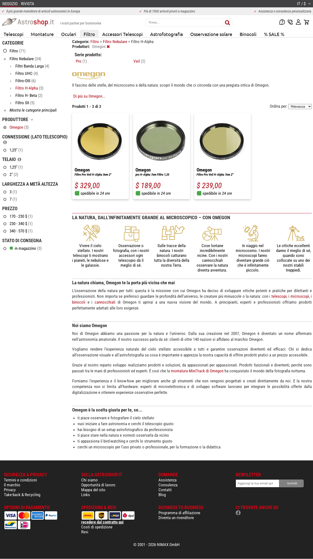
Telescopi (13, 34)
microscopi (300, 296)
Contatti (165, 489)
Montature (42, 34)
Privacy (10, 489)
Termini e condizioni (20, 480)
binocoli (78, 302)
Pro (81, 61)
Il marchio (12, 484)
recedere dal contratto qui (102, 522)
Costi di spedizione (96, 527)
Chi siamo (89, 480)
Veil (139, 61)
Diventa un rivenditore (176, 517)
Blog (162, 494)
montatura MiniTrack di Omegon (197, 370)
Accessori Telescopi (122, 34)
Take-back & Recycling (22, 494)
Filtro (89, 34)
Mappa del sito (93, 489)
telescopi (279, 296)
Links (85, 494)
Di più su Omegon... (89, 96)
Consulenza (168, 484)
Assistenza (167, 480)
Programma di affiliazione (179, 512)
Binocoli (248, 34)
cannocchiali (105, 302)
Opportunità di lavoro (98, 484)
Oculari (68, 34)
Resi (84, 531)
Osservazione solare (211, 34)
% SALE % (274, 34)
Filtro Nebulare (115, 41)
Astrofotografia (166, 34)
